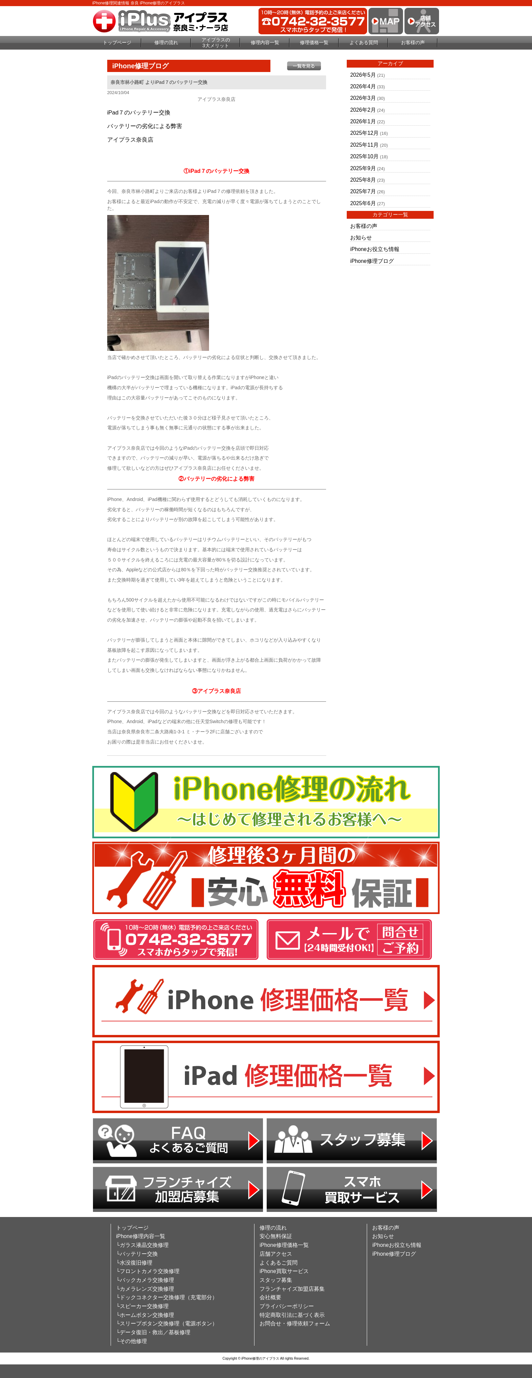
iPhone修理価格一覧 (284, 1245)
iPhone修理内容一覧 (140, 1236)
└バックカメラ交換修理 (145, 1280)
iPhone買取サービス (284, 1271)
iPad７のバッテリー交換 (139, 112)
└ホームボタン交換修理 (145, 1315)
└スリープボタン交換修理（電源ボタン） (166, 1323)
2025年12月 (364, 133)
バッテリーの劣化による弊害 (144, 126)
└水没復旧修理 (134, 1263)
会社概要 (270, 1297)
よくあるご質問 (279, 1263)
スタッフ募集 (276, 1280)
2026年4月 (363, 86)
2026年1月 (363, 121)
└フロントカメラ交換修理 (147, 1271)
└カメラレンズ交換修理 (145, 1289)
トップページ (117, 42)
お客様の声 (413, 42)
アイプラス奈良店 (130, 140)
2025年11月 (364, 145)
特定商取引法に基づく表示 (292, 1315)
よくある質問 (363, 42)
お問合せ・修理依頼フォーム (295, 1323)
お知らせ (361, 237)
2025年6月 (363, 203)
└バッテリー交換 (137, 1254)
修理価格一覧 (314, 42)
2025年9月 (363, 168)
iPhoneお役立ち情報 (374, 249)
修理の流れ (166, 42)
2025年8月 (363, 180)
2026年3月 (363, 98)
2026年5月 (363, 75)
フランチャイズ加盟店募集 (292, 1289)
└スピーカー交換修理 (142, 1306)
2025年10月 (364, 156)
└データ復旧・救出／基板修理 (153, 1332)
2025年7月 (363, 191)
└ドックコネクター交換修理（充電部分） (166, 1297)
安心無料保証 (276, 1236)
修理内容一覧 (265, 42)
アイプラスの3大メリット (216, 42)
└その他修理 (131, 1341)
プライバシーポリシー (287, 1306)
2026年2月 (363, 110)
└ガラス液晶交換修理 (142, 1245)
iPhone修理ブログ (372, 261)
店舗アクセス (276, 1254)
